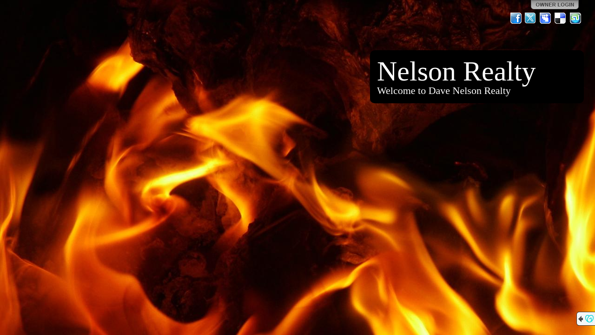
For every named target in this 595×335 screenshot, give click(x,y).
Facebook (515, 18)
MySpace (545, 18)
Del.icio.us (560, 18)
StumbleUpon (575, 18)
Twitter (530, 18)
